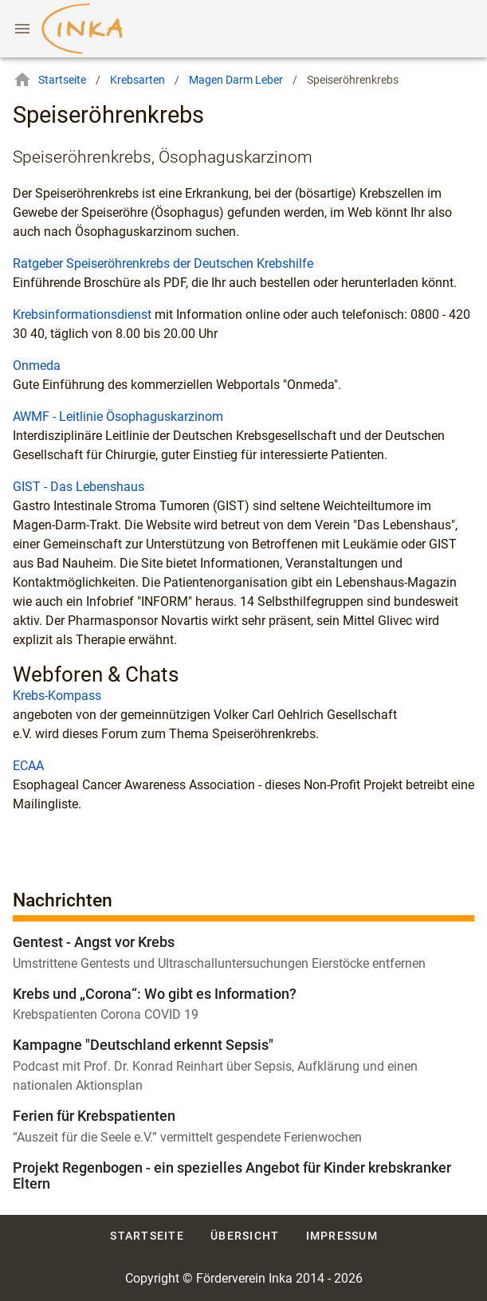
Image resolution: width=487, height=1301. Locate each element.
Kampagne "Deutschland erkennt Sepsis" (143, 1044)
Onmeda (37, 365)
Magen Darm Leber (236, 79)
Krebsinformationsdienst (82, 314)
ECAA (28, 765)
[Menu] (22, 29)
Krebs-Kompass (57, 695)
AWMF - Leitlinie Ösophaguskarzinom (118, 416)
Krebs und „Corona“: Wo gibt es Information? (155, 993)
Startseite (49, 79)
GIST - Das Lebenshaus (78, 486)
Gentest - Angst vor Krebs (94, 941)
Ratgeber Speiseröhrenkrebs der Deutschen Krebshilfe (163, 263)
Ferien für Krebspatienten (94, 1115)
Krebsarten (137, 79)
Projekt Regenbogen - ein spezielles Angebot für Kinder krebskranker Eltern (232, 1176)
